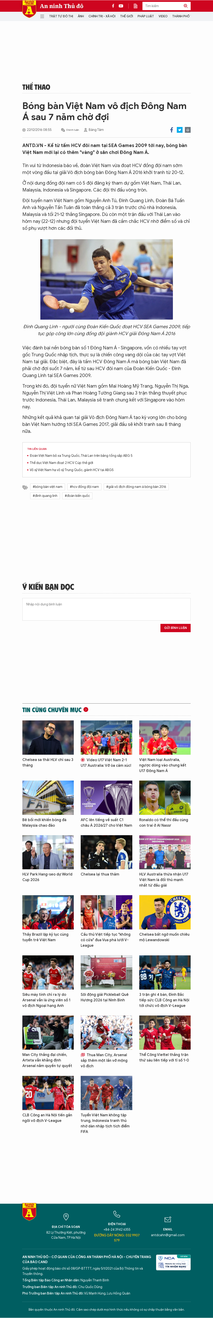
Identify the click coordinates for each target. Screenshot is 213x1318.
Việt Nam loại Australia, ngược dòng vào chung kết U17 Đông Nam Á (162, 765)
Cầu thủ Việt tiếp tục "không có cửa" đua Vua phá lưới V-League (105, 940)
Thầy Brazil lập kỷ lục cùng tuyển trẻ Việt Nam (45, 937)
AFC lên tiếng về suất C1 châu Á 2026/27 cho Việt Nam (106, 823)
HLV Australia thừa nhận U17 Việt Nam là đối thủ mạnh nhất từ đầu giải (163, 880)
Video (163, 16)
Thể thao (36, 86)
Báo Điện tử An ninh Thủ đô (29, 9)
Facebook (172, 130)
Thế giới (126, 16)
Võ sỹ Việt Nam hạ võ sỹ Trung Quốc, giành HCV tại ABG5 (72, 470)
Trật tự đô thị (61, 16)
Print (188, 130)
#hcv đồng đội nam (84, 487)
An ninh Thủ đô (61, 6)
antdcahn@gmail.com (168, 1235)
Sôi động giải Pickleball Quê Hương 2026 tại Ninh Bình (105, 997)
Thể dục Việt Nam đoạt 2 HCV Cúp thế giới (61, 463)
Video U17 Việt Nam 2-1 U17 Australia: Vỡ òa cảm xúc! (106, 763)
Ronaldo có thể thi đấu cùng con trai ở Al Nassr (163, 823)
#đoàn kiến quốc (77, 496)
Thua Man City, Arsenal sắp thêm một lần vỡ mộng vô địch (104, 1060)
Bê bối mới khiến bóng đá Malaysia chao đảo (44, 823)
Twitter (180, 130)
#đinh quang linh (45, 496)
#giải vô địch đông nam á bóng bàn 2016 (136, 487)
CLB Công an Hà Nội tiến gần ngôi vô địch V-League (47, 1118)
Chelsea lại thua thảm (100, 874)
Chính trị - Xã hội (102, 16)
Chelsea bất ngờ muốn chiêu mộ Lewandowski (164, 937)
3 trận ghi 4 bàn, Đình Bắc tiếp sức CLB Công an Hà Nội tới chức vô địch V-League (164, 1000)
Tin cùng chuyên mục (52, 709)
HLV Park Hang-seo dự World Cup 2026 (47, 877)
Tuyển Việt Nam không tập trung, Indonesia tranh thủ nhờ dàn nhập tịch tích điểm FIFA (105, 1123)
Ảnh (81, 16)
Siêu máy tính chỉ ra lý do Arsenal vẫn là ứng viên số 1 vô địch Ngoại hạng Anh (46, 1000)
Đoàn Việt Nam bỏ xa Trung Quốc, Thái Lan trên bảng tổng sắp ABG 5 (81, 456)
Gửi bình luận (175, 628)
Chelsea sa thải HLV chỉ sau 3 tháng (47, 763)
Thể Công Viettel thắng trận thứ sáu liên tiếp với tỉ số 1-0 (164, 1058)
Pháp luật (146, 16)
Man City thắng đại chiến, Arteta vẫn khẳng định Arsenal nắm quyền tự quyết (47, 1060)
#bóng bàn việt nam (47, 487)
